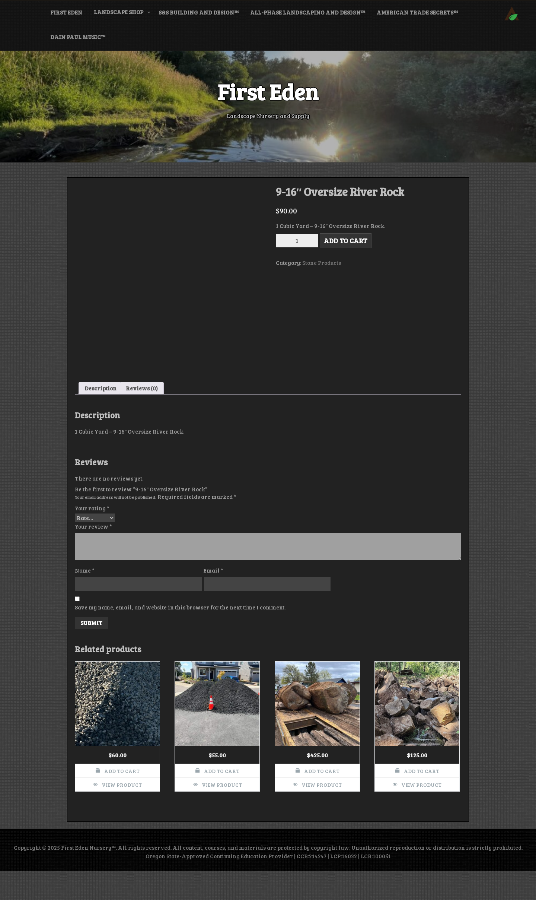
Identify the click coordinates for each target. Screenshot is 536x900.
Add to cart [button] (122, 799)
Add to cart (345, 240)
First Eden (66, 12)
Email (213, 599)
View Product (122, 813)
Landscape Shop (118, 12)
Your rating (92, 536)
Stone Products (321, 262)
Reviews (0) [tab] (142, 416)
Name (85, 599)
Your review (93, 555)
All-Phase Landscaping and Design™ (307, 12)
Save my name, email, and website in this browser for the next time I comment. (180, 636)
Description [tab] (100, 416)
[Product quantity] (297, 241)
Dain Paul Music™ (77, 37)
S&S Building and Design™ (199, 12)
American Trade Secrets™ (417, 12)
